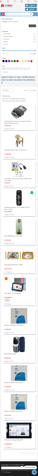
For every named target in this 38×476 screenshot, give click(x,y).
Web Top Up (1, 1)
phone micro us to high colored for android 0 (13, 98)
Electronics (20, 39)
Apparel (20, 41)
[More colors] (31, 61)
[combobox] (20, 14)
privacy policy (8, 472)
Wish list (15, 1)
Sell (35, 1)
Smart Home (20, 34)
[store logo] (6, 5)
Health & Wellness (20, 36)
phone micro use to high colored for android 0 (14, 101)
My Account (8, 1)
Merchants (29, 1)
